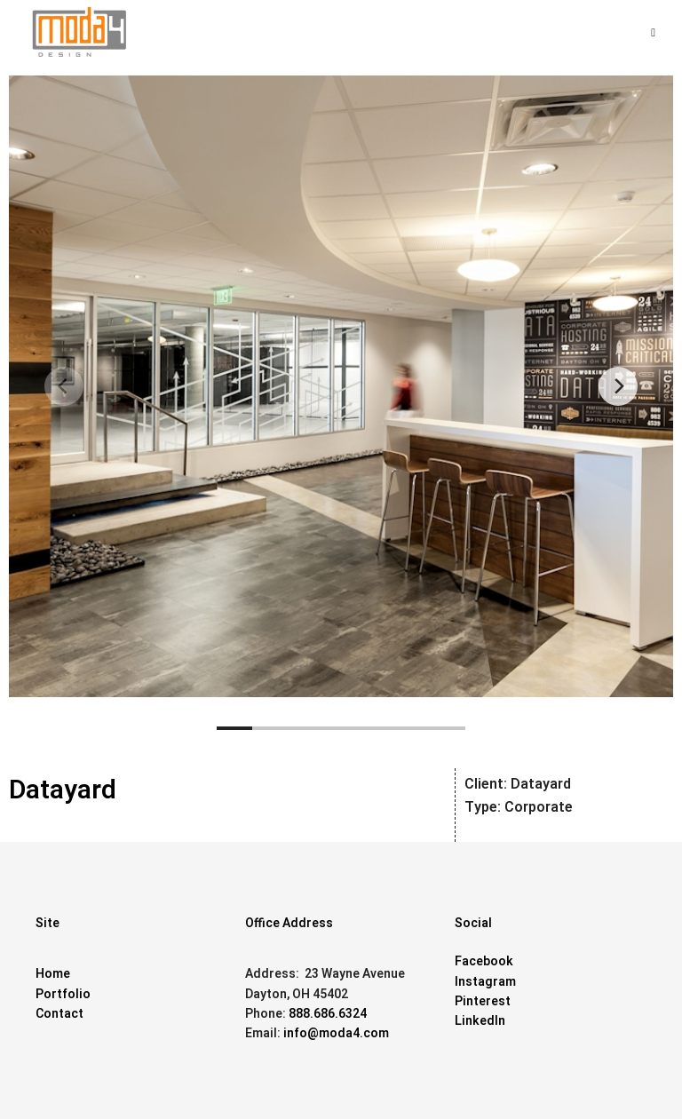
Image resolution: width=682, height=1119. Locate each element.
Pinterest (483, 1001)
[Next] (618, 386)
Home (53, 973)
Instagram (485, 981)
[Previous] (63, 386)
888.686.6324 (328, 1013)
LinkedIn (480, 1021)
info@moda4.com (336, 1033)
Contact (59, 1013)
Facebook (484, 961)
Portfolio (63, 994)
